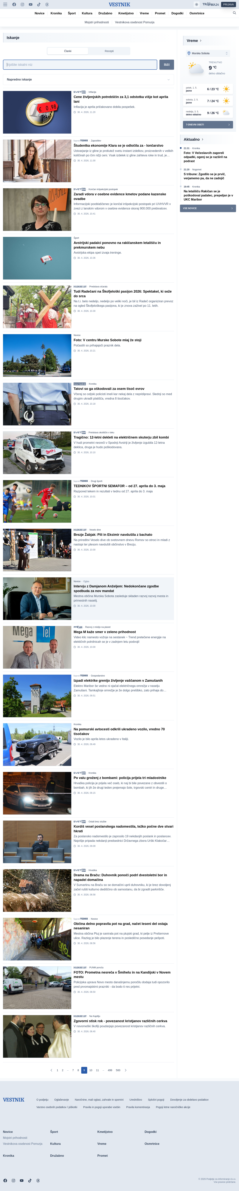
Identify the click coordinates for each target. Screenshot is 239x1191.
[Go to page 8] (78, 1070)
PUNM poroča (96, 967)
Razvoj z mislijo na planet (97, 627)
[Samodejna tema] (197, 4)
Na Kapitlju (94, 1016)
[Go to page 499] (110, 1070)
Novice (77, 335)
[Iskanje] (80, 65)
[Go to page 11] (97, 1070)
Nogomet (196, 169)
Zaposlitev (96, 140)
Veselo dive (95, 530)
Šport (76, 238)
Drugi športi (96, 481)
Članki (68, 51)
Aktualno (192, 139)
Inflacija (92, 92)
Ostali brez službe (97, 821)
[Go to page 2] (62, 1070)
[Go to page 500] (118, 1070)
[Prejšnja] (52, 1070)
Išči (167, 65)
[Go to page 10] (91, 1070)
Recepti (109, 51)
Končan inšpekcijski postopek (103, 189)
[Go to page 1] (57, 1070)
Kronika (93, 384)
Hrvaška (93, 870)
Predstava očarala (98, 286)
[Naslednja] (125, 1070)
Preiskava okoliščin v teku (101, 432)
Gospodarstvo (98, 675)
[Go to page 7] (73, 1070)
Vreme (192, 40)
